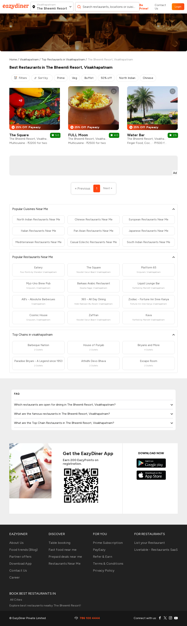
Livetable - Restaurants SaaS (156, 550)
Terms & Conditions (108, 564)
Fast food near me (63, 550)
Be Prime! (143, 6)
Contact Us (160, 6)
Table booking (59, 543)
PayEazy (99, 550)
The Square (19, 135)
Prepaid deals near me (65, 557)
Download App (20, 564)
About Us (16, 543)
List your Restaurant (149, 543)
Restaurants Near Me (65, 564)
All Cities (15, 599)
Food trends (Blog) (23, 550)
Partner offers (20, 557)
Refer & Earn (102, 557)
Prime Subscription (108, 543)
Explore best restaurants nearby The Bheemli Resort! (45, 605)
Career (14, 577)
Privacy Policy (104, 570)
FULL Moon (78, 135)
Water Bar (136, 135)
